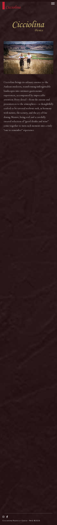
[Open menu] (53, 3)
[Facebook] (7, 516)
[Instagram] (3, 516)
